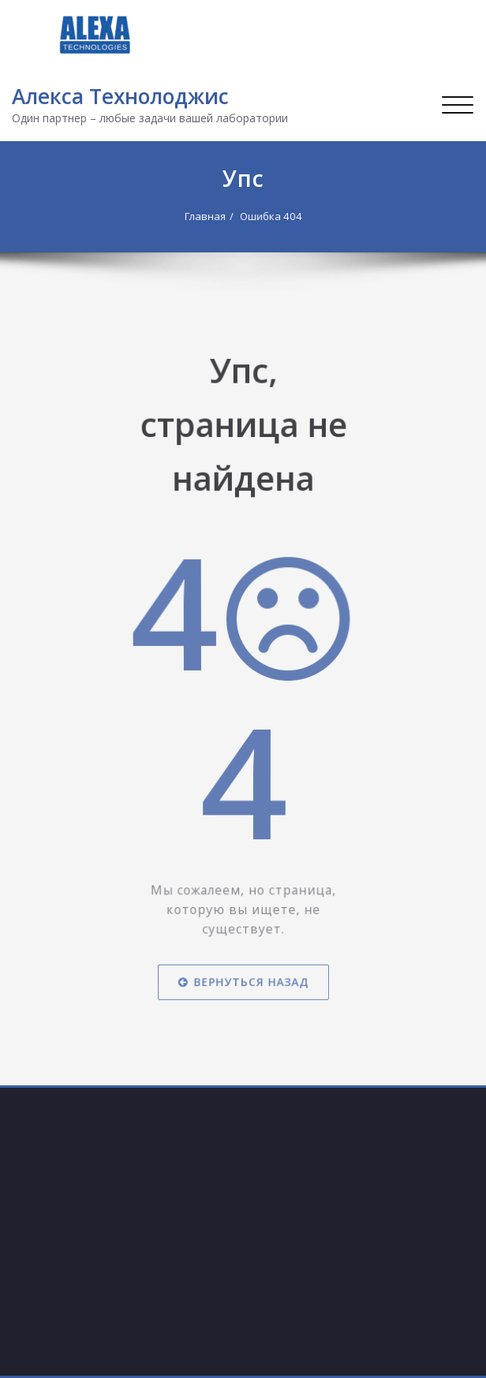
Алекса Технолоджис (120, 96)
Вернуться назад (243, 941)
